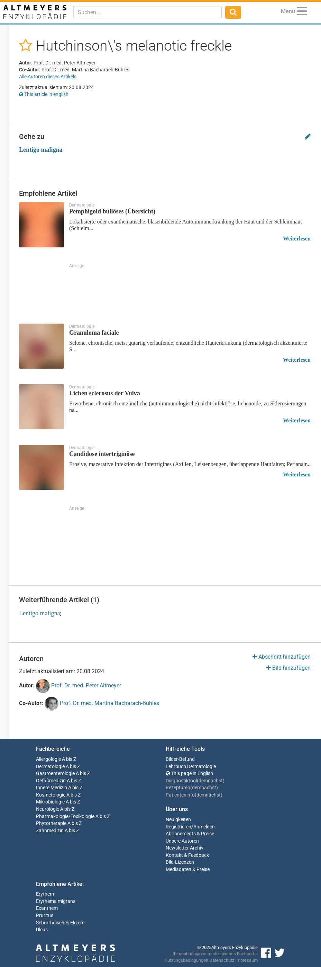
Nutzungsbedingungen (186, 960)
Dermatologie (50, 767)
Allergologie (48, 759)
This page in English (189, 773)
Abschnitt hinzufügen (282, 656)
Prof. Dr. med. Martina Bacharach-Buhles (102, 704)
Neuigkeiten (178, 820)
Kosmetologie (50, 795)
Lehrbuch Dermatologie (191, 767)
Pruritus (44, 915)
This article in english (43, 94)
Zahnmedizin (50, 831)
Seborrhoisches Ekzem (60, 923)
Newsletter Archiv (184, 848)
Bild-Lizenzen (180, 862)
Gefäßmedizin (51, 781)
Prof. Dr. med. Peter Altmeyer (78, 686)
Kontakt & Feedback (187, 855)
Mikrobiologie (50, 802)
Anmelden (204, 827)
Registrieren (178, 827)
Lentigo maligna (41, 149)
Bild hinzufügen (288, 668)
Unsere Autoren (182, 841)
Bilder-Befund (180, 759)
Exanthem (47, 908)
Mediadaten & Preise (188, 869)
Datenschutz (221, 960)
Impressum (246, 960)
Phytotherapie (51, 823)
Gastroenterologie (55, 773)
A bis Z (69, 759)
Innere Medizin (51, 788)
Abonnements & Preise (190, 834)
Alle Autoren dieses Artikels (47, 76)
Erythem (45, 894)
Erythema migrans (55, 901)
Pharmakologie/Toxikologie (65, 816)
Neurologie (47, 809)
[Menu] (302, 12)
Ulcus (42, 930)
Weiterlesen (297, 238)
